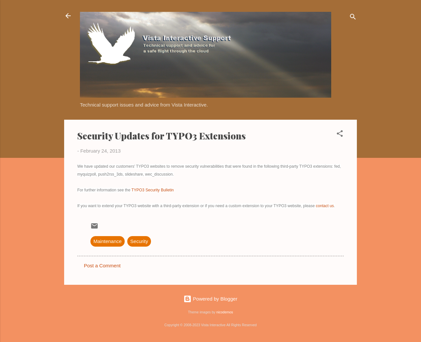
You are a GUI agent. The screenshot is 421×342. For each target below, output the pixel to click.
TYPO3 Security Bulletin (153, 190)
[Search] (353, 18)
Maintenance (107, 241)
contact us (325, 206)
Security (139, 241)
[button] (340, 135)
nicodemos (224, 312)
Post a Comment (102, 265)
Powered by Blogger (210, 299)
